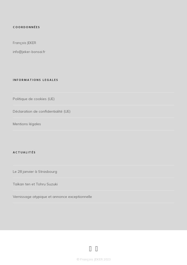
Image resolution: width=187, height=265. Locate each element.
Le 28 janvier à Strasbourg (35, 171)
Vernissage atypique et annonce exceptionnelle (52, 196)
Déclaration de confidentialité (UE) (41, 111)
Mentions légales (27, 124)
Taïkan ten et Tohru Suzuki (35, 184)
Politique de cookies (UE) (34, 99)
